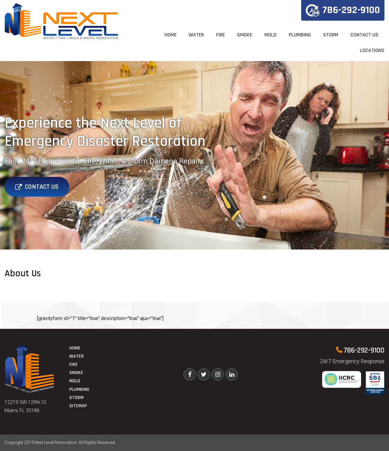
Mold (270, 34)
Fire (220, 34)
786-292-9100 (343, 10)
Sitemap (78, 406)
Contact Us (364, 34)
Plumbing (300, 34)
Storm (330, 34)
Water (196, 34)
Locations (372, 50)
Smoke (244, 34)
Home (170, 34)
